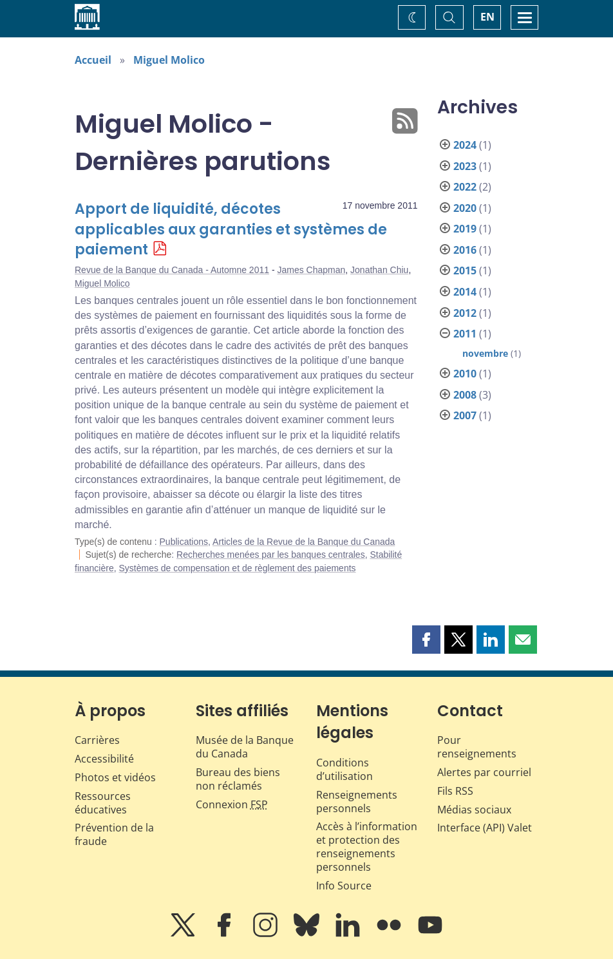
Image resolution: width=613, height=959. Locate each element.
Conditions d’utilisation (344, 769)
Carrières (97, 740)
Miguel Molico (169, 60)
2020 (464, 208)
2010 (464, 373)
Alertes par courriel (484, 772)
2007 (464, 415)
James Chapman (311, 270)
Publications (184, 541)
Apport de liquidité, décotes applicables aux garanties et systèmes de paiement (231, 229)
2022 (464, 187)
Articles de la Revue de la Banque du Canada (303, 541)
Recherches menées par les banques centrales (270, 554)
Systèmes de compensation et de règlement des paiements (236, 568)
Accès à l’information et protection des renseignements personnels (366, 846)
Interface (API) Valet (484, 828)
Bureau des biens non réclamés (238, 779)
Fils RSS (455, 791)
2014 (464, 292)
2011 (464, 334)
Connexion (232, 804)
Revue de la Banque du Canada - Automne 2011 (172, 270)
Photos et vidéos (115, 777)
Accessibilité (104, 759)
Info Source (344, 885)
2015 (464, 270)
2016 (464, 250)
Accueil (93, 60)
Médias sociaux (474, 809)
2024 (464, 145)
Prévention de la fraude (114, 834)
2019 (464, 229)
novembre (485, 353)
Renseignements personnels (356, 801)
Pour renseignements (476, 747)
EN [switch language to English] (487, 17)
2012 (464, 313)
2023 (464, 166)
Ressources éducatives (103, 803)
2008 (464, 395)
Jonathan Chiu (379, 270)
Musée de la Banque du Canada (245, 747)
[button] (426, 639)
